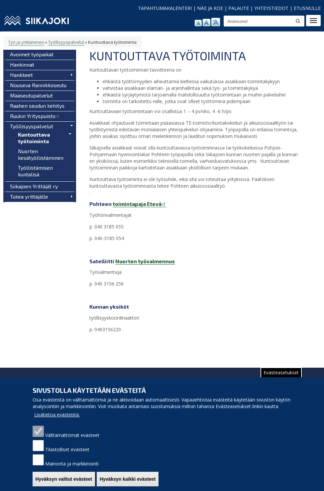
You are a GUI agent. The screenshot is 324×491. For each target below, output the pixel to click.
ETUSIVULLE (307, 8)
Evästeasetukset (281, 379)
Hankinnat (22, 64)
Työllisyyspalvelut (66, 42)
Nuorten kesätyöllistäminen (40, 154)
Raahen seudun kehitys (37, 105)
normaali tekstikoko (206, 23)
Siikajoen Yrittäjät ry (34, 186)
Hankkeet (21, 75)
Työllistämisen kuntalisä (35, 170)
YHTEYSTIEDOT (271, 8)
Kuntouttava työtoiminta (34, 137)
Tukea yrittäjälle (29, 196)
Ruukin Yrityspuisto (35, 116)
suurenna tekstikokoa (215, 22)
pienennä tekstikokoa (198, 23)
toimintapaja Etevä (139, 204)
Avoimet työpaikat (32, 54)
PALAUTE (238, 8)
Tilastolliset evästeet (67, 456)
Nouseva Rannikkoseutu (38, 85)
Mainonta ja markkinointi (72, 470)
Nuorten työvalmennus (145, 261)
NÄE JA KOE (210, 8)
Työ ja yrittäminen (26, 42)
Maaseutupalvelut (31, 95)
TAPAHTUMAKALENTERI (165, 8)
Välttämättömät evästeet (72, 442)
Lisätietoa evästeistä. (57, 421)
